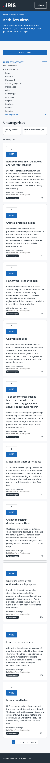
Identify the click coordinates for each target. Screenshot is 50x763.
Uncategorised (24, 195)
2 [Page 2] (16, 742)
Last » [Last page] (33, 742)
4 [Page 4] (23, 742)
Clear (44, 61)
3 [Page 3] (20, 742)
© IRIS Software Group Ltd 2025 (17, 758)
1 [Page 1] (13, 742)
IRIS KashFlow (9, 14)
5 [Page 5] (27, 742)
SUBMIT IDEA (25, 52)
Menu (40, 5)
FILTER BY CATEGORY (13, 62)
